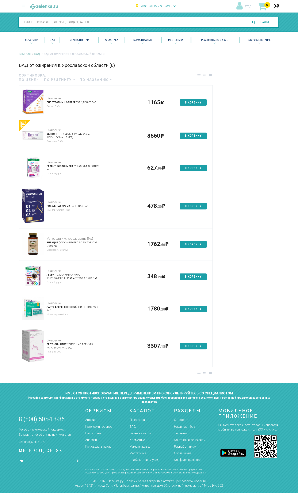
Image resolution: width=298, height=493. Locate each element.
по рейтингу (59, 80)
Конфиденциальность (189, 460)
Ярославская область (156, 6)
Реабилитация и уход (214, 39)
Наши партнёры (185, 426)
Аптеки (90, 420)
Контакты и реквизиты (189, 440)
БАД (52, 39)
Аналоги (91, 440)
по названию (96, 80)
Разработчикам (185, 446)
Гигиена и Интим (79, 39)
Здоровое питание (259, 39)
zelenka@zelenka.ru (32, 442)
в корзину (193, 102)
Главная (25, 54)
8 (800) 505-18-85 (42, 419)
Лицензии (180, 433)
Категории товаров (99, 426)
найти (263, 22)
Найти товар (93, 433)
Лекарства (31, 39)
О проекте (181, 420)
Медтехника (176, 39)
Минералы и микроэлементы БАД (70, 238)
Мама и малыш (142, 39)
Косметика (111, 39)
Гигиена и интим (140, 433)
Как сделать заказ (98, 446)
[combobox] (129, 22)
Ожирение (54, 98)
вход (248, 6)
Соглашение (182, 453)
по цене (29, 80)
